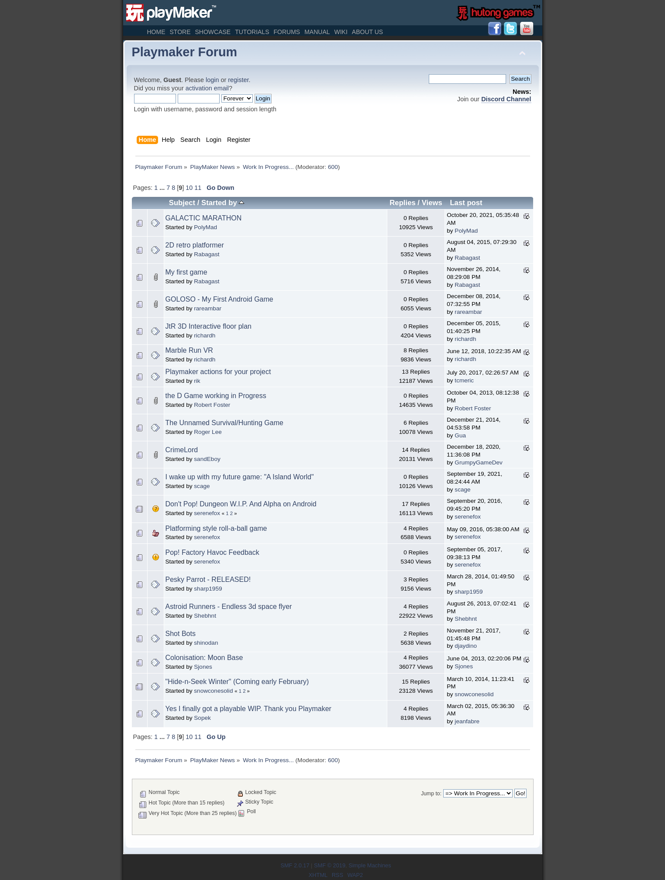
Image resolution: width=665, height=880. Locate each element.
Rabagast (206, 254)
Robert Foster (212, 405)
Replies (402, 203)
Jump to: (431, 794)
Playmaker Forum (185, 52)
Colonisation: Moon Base (204, 657)
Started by (222, 203)
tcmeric (464, 380)
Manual (317, 31)
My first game (186, 272)
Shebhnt (205, 615)
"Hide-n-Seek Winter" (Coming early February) (237, 681)
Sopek (202, 718)
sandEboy (207, 459)
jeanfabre (467, 721)
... (162, 187)
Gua (460, 435)
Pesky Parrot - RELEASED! (208, 579)
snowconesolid (213, 691)
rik (197, 381)
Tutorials (252, 31)
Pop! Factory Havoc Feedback (212, 552)
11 (197, 187)
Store (180, 31)
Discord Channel (506, 99)
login (212, 79)
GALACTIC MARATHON (203, 218)
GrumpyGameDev (479, 462)
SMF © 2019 (329, 865)
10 (189, 187)
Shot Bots (180, 633)
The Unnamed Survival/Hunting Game (224, 422)
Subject (182, 203)
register (238, 79)
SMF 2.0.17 (294, 865)
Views (432, 203)
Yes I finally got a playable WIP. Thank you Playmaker (248, 708)
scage (202, 486)
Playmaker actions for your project (218, 371)
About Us (367, 31)
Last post (466, 203)
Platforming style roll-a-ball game (216, 528)
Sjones (203, 666)
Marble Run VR (189, 350)
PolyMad (205, 227)
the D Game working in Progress (215, 395)
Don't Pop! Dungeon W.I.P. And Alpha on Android (241, 504)
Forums (286, 31)
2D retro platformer (194, 245)
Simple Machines (369, 865)
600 (333, 167)
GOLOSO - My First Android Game (219, 299)
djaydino (466, 646)
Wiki (341, 31)
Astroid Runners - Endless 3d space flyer (228, 606)
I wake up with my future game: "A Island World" (239, 477)
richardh (204, 335)
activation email (207, 88)
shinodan (206, 642)
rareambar (207, 308)
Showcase (213, 31)
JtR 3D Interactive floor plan (208, 326)
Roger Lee (207, 432)
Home (156, 31)
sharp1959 (208, 588)
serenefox (207, 513)
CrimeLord (181, 450)
